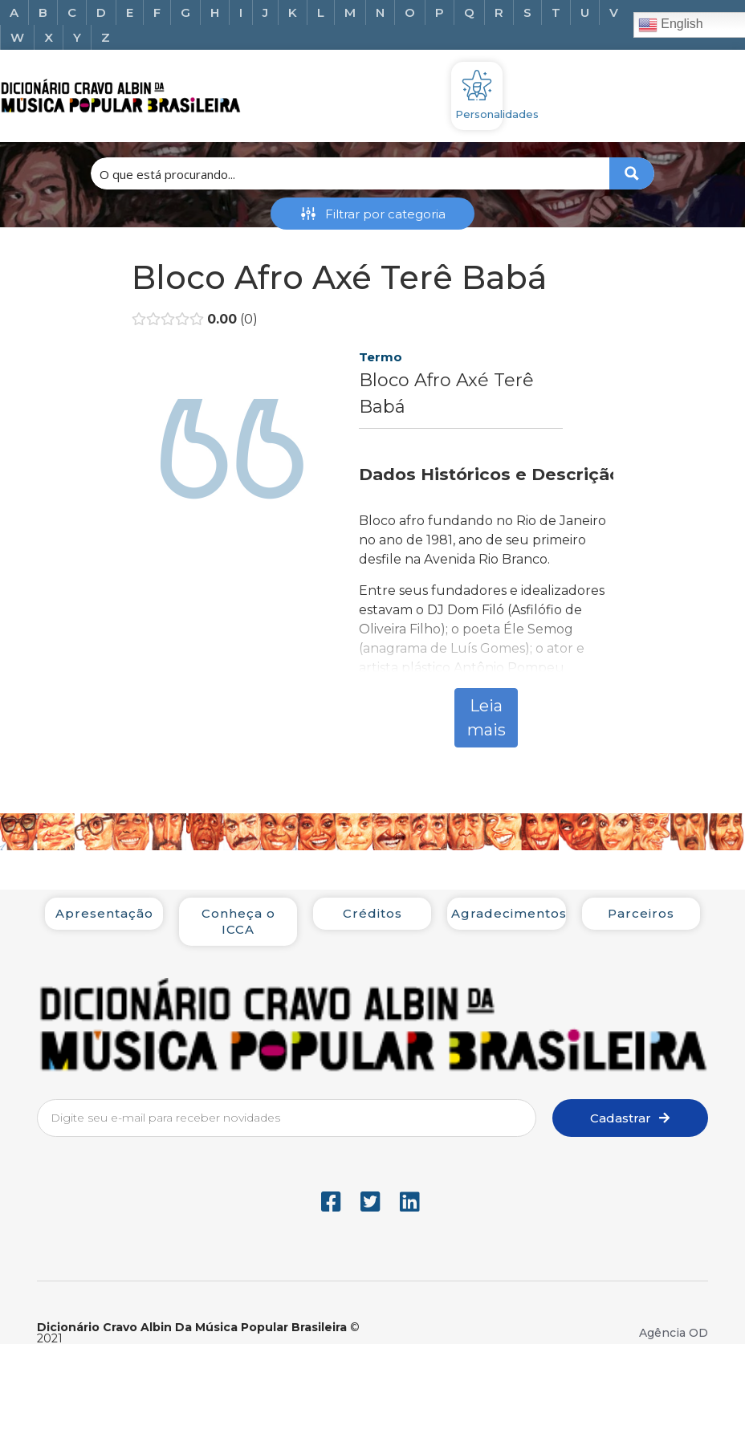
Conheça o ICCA (238, 921)
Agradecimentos (509, 913)
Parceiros (641, 913)
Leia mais (486, 717)
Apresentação (104, 913)
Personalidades (497, 114)
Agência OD (673, 1333)
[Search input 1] (351, 173)
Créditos (372, 913)
